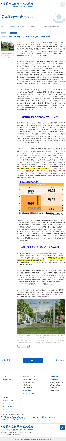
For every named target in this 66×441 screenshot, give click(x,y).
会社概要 (5, 397)
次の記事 (59, 360)
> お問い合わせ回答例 (54, 385)
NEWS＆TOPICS (7, 379)
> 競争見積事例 (27, 388)
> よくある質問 (52, 388)
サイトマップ (6, 409)
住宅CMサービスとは (29, 376)
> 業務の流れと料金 (28, 382)
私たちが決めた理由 (28, 393)
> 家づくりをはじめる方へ (30, 379)
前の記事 (7, 360)
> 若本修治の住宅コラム (55, 379)
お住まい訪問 (27, 390)
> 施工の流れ (26, 385)
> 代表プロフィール (8, 400)
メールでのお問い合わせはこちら (44, 417)
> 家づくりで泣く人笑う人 (55, 382)
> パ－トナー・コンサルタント (11, 403)
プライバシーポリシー (9, 406)
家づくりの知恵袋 (53, 376)
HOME (5, 376)
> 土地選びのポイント (54, 390)
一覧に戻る (33, 360)
